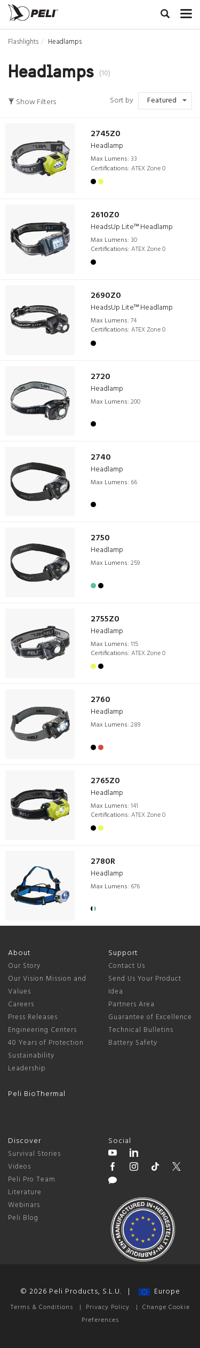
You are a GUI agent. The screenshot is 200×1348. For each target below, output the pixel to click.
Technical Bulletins (140, 1030)
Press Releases (33, 1017)
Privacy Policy (108, 1307)
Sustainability (31, 1055)
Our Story (24, 966)
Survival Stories (34, 1154)
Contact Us (126, 966)
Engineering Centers (42, 1030)
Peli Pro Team (31, 1179)
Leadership (27, 1068)
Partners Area (131, 1004)
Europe (159, 1292)
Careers (21, 1004)
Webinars (24, 1205)
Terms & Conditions (42, 1307)
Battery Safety (132, 1043)
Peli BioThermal (37, 1094)
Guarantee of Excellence (150, 1017)
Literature (25, 1192)
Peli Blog (23, 1218)
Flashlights (23, 42)
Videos (19, 1166)
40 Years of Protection (46, 1043)
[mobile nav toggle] (186, 11)
